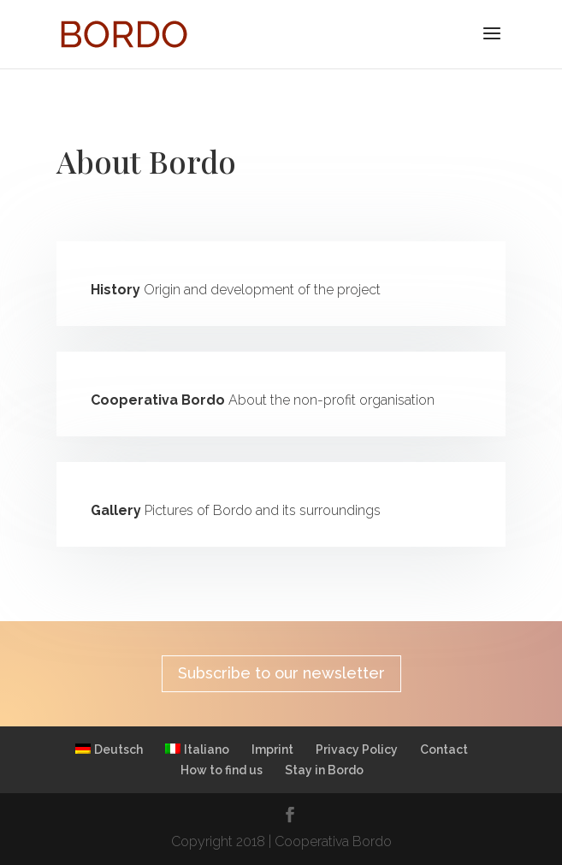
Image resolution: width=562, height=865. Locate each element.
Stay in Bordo (324, 770)
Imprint (272, 749)
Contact (444, 749)
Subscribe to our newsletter (281, 673)
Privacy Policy (357, 749)
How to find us (221, 770)
